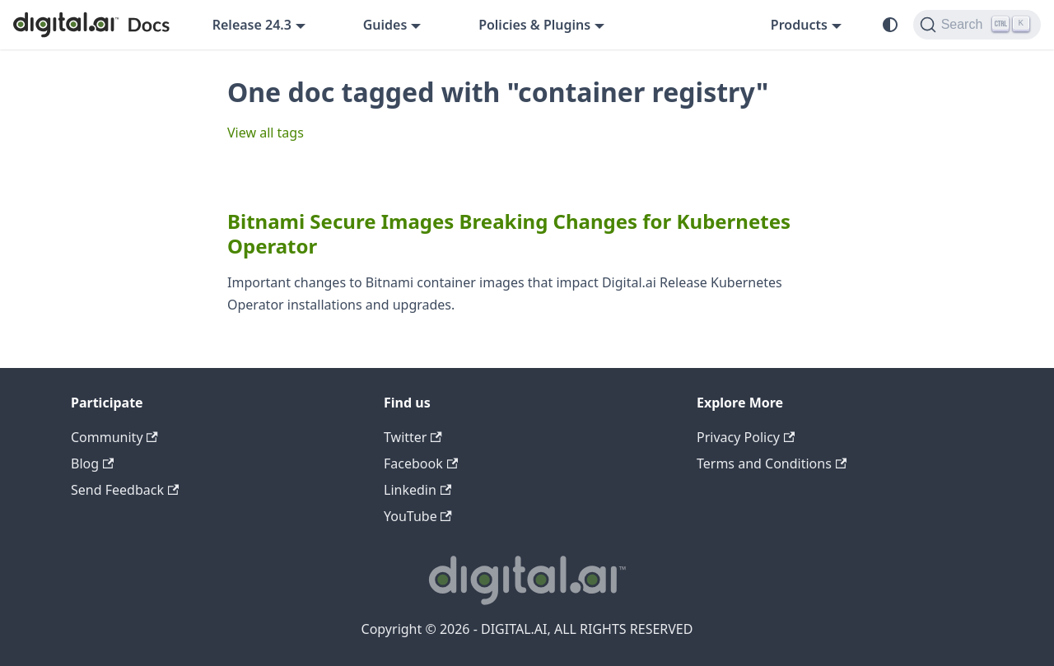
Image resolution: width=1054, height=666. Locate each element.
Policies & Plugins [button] (534, 25)
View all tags (265, 132)
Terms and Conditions (771, 463)
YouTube (418, 516)
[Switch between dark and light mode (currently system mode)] (890, 25)
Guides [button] (385, 25)
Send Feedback (125, 490)
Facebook (421, 463)
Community (114, 437)
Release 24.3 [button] (251, 25)
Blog (92, 463)
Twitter (413, 437)
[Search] (977, 25)
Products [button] (799, 25)
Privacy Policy (746, 437)
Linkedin (417, 490)
